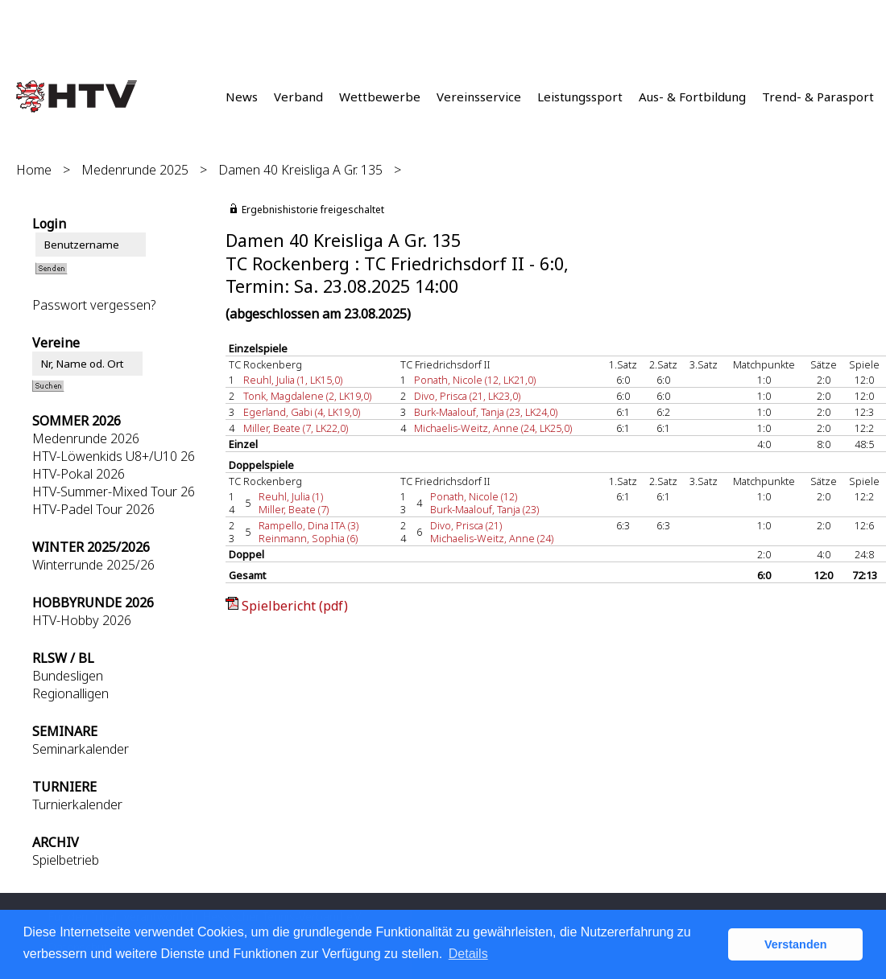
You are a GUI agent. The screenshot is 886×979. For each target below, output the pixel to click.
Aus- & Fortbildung (692, 96)
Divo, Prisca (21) (466, 525)
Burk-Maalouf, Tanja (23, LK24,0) (485, 412)
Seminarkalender (80, 749)
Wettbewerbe (379, 96)
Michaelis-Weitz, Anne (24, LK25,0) (493, 428)
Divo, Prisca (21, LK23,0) (467, 396)
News (242, 96)
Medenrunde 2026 (85, 438)
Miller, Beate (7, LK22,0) (295, 428)
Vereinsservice (479, 96)
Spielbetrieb (65, 860)
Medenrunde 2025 (134, 170)
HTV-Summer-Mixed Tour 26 (113, 491)
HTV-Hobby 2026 (81, 620)
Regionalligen (70, 693)
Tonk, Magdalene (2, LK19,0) (307, 396)
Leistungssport (580, 96)
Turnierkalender (77, 804)
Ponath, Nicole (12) (473, 496)
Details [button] (468, 953)
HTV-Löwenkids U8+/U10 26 (113, 456)
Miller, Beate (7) (294, 509)
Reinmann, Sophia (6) (308, 538)
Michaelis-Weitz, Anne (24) (491, 538)
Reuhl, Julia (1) (291, 496)
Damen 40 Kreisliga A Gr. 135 (300, 170)
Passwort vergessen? (93, 305)
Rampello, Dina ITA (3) (308, 525)
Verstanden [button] (795, 944)
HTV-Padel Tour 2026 (93, 509)
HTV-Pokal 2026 (78, 474)
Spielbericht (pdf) (295, 606)
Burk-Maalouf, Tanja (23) (484, 509)
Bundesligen (67, 676)
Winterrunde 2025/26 (93, 565)
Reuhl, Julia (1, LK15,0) (292, 379)
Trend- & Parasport (818, 96)
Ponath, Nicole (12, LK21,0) (475, 379)
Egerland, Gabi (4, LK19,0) (301, 412)
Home (34, 170)
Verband (298, 96)
